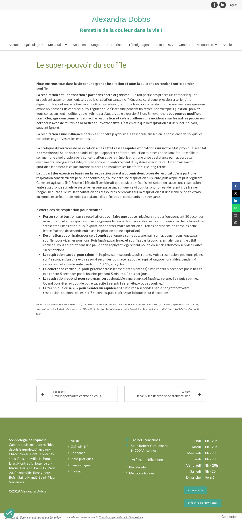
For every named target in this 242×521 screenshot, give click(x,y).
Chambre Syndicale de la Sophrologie (121, 517)
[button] (9, 513)
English (233, 5)
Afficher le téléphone (147, 459)
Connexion (229, 517)
